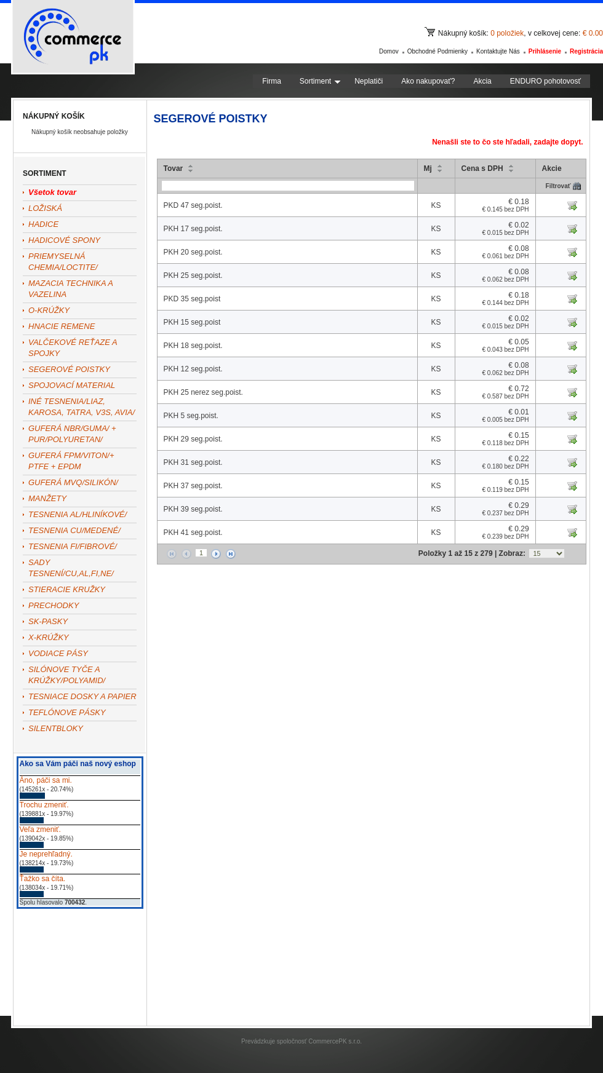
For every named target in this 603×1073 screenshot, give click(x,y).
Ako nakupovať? (428, 81)
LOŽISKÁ (45, 208)
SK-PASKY (48, 621)
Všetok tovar (52, 192)
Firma (271, 81)
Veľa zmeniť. (40, 829)
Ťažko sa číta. (43, 878)
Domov (389, 51)
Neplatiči (368, 81)
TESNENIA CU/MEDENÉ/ (74, 530)
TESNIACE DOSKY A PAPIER (82, 696)
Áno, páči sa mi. (46, 780)
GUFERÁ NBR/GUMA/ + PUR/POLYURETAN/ (72, 434)
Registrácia (586, 51)
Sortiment (320, 81)
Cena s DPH (482, 168)
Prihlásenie (545, 51)
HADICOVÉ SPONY (64, 240)
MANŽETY (47, 498)
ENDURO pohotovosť (545, 81)
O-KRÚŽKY (49, 310)
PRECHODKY (53, 605)
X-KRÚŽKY (48, 637)
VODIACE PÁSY (58, 653)
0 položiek (507, 33)
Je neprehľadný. (46, 854)
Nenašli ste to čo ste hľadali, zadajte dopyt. (507, 142)
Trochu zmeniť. (44, 805)
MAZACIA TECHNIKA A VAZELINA (70, 289)
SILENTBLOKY (55, 728)
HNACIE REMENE (61, 326)
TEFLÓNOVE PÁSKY (67, 712)
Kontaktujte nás (498, 51)
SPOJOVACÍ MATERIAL (71, 385)
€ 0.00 (593, 33)
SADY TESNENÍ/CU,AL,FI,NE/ (71, 568)
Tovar (173, 168)
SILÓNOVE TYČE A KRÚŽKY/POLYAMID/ (66, 675)
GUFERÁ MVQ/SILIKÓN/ (73, 482)
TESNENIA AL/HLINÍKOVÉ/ (77, 514)
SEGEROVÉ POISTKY (69, 369)
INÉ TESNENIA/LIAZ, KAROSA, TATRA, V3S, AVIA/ (81, 407)
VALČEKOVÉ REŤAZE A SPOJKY (72, 348)
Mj (428, 168)
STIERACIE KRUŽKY (66, 589)
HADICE (43, 224)
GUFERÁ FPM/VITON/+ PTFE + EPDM (71, 461)
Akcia (482, 81)
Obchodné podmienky (437, 51)
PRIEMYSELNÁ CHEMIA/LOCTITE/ (63, 261)
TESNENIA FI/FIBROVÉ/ (72, 546)
